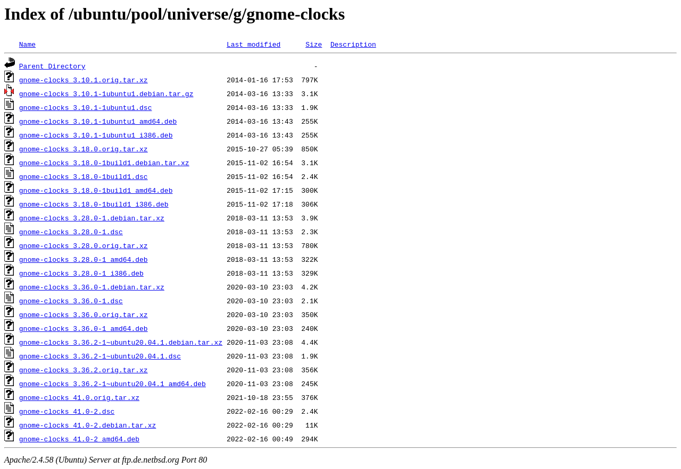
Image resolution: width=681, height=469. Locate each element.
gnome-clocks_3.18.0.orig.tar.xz (83, 149)
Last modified (253, 44)
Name (27, 44)
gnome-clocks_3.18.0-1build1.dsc (83, 176)
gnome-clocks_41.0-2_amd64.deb (79, 439)
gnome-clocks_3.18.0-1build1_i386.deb (94, 204)
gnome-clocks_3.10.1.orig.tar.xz (83, 79)
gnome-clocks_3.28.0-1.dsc (71, 231)
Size (313, 44)
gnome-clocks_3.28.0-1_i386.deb (81, 273)
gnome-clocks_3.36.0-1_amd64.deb (83, 328)
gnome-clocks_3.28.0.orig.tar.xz (83, 245)
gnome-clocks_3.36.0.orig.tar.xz (83, 314)
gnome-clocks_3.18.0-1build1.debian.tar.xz (104, 162)
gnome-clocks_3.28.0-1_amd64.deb (83, 259)
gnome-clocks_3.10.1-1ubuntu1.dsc (85, 107)
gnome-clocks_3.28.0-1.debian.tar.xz (91, 218)
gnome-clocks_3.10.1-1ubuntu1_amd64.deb (98, 121)
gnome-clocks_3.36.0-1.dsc (71, 300)
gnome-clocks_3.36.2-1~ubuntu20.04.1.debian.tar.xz (120, 342)
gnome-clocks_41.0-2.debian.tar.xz (87, 425)
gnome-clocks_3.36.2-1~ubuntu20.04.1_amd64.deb (112, 383)
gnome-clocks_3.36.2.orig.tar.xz (83, 369)
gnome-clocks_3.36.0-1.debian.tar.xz (91, 287)
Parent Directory (52, 66)
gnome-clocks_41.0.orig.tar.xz (79, 397)
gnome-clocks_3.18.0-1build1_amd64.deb (96, 190)
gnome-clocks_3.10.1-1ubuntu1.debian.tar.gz (106, 93)
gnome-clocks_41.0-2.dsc (66, 411)
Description (353, 44)
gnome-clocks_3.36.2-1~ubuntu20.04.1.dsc (100, 356)
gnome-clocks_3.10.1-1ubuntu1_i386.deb (96, 135)
